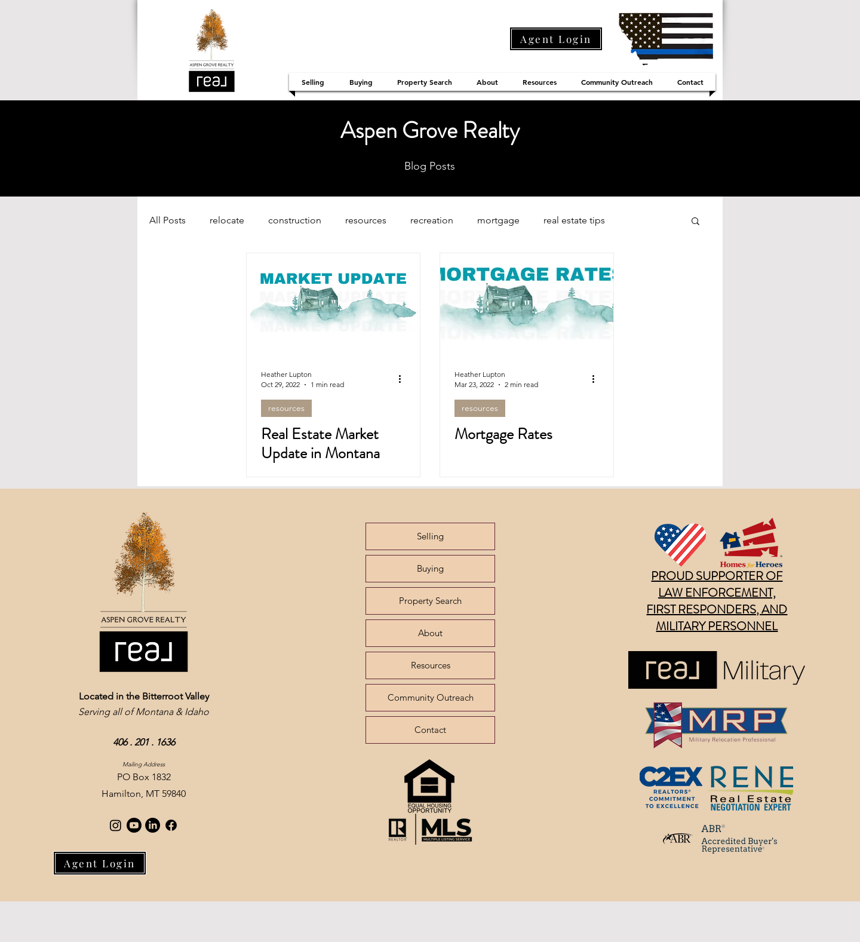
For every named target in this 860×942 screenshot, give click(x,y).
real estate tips (574, 220)
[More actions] (404, 379)
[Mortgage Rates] (526, 302)
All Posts (167, 220)
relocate (227, 220)
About (430, 633)
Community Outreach (431, 697)
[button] (695, 222)
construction (294, 220)
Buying (430, 568)
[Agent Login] (556, 39)
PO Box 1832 (144, 777)
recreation (431, 220)
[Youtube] (134, 825)
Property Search (430, 600)
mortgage (498, 220)
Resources (430, 665)
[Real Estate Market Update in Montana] (333, 302)
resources (365, 220)
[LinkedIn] (152, 825)
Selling (430, 536)
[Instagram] (115, 825)
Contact (430, 729)
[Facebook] (171, 825)
